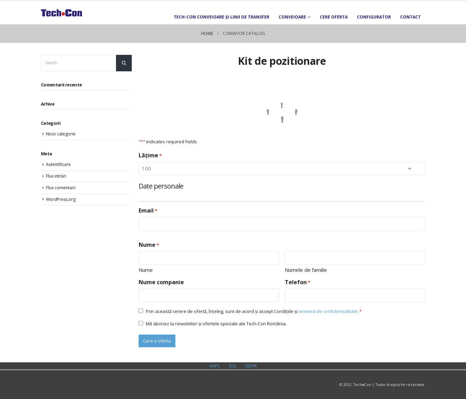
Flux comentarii (60, 188)
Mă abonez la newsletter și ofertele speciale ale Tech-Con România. (216, 324)
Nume (146, 269)
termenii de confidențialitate (328, 311)
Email (148, 210)
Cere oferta (334, 17)
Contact (410, 17)
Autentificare (58, 164)
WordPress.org (60, 199)
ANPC (215, 366)
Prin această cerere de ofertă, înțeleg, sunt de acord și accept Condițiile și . (252, 311)
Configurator (374, 17)
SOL (233, 366)
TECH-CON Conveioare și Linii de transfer (221, 17)
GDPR (251, 366)
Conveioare (292, 17)
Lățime (150, 155)
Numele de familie (306, 269)
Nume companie (161, 282)
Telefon (297, 282)
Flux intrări (56, 176)
